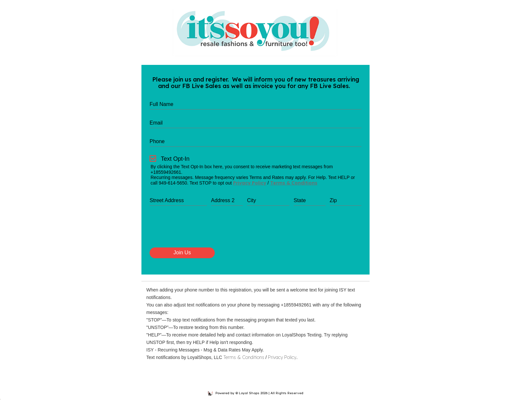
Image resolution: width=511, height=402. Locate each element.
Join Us (182, 252)
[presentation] (199, 231)
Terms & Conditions (293, 183)
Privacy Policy (249, 183)
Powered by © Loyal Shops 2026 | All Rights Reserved (255, 393)
